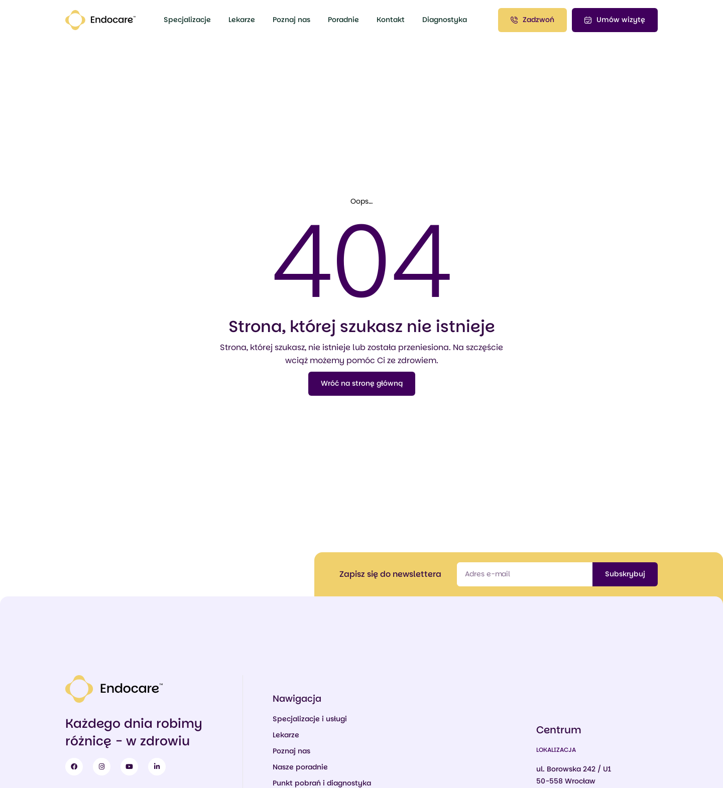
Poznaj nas (291, 20)
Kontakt (391, 20)
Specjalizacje (187, 20)
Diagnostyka (444, 20)
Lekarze (241, 20)
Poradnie (343, 20)
